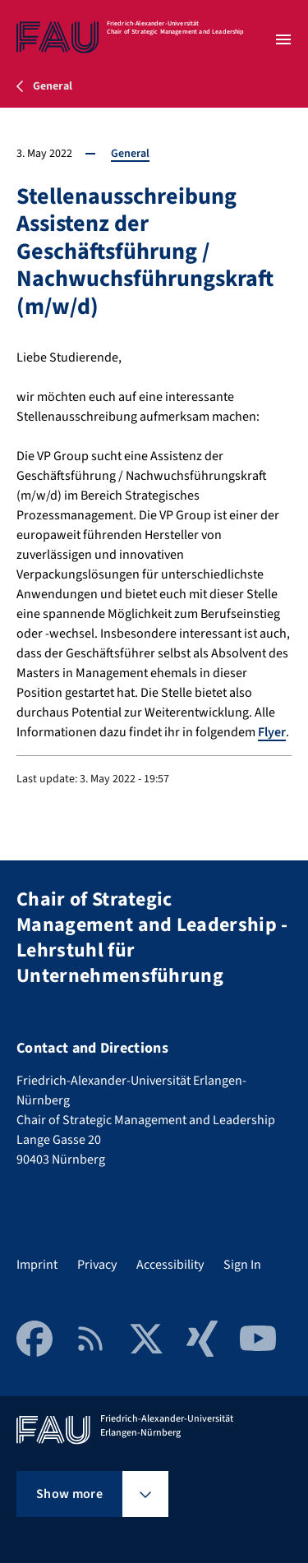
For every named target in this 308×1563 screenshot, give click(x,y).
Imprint (36, 1265)
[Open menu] (283, 39)
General (130, 153)
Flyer (272, 732)
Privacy (97, 1265)
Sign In (242, 1265)
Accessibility (170, 1265)
